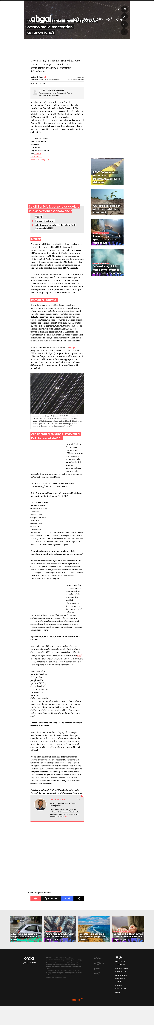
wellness (89, 19)
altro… (66, 836)
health (77, 19)
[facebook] (120, 28)
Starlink (38, 236)
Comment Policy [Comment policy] (120, 998)
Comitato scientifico (122, 1008)
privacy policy (120, 981)
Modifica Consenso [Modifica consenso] (121, 987)
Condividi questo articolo (39, 912)
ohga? (109, 19)
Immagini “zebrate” (44, 240)
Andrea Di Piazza (38, 96)
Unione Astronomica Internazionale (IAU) (39, 175)
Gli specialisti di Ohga (37, 102)
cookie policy (120, 984)
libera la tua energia (29, 982)
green (100, 19)
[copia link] (120, 43)
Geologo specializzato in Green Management (63, 823)
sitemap (117, 1011)
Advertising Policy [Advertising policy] (121, 994)
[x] (120, 35)
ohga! (30, 16)
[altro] (120, 51)
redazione (118, 1004)
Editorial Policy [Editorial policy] (120, 991)
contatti (118, 1001)
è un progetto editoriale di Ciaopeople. (58, 976)
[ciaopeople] (77, 1018)
